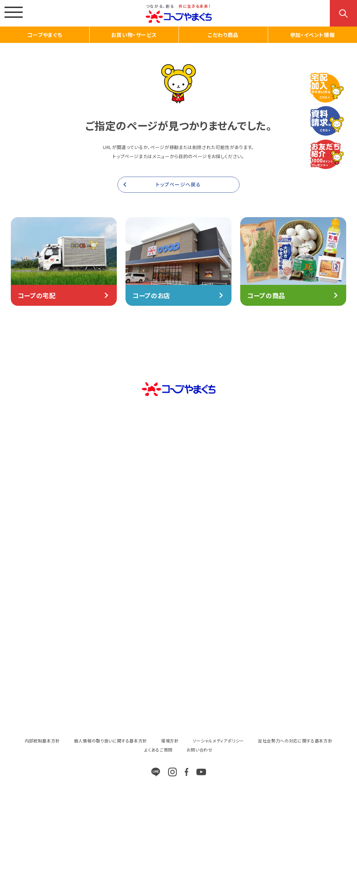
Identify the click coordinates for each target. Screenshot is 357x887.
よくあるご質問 (158, 750)
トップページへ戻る (178, 184)
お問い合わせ (200, 750)
